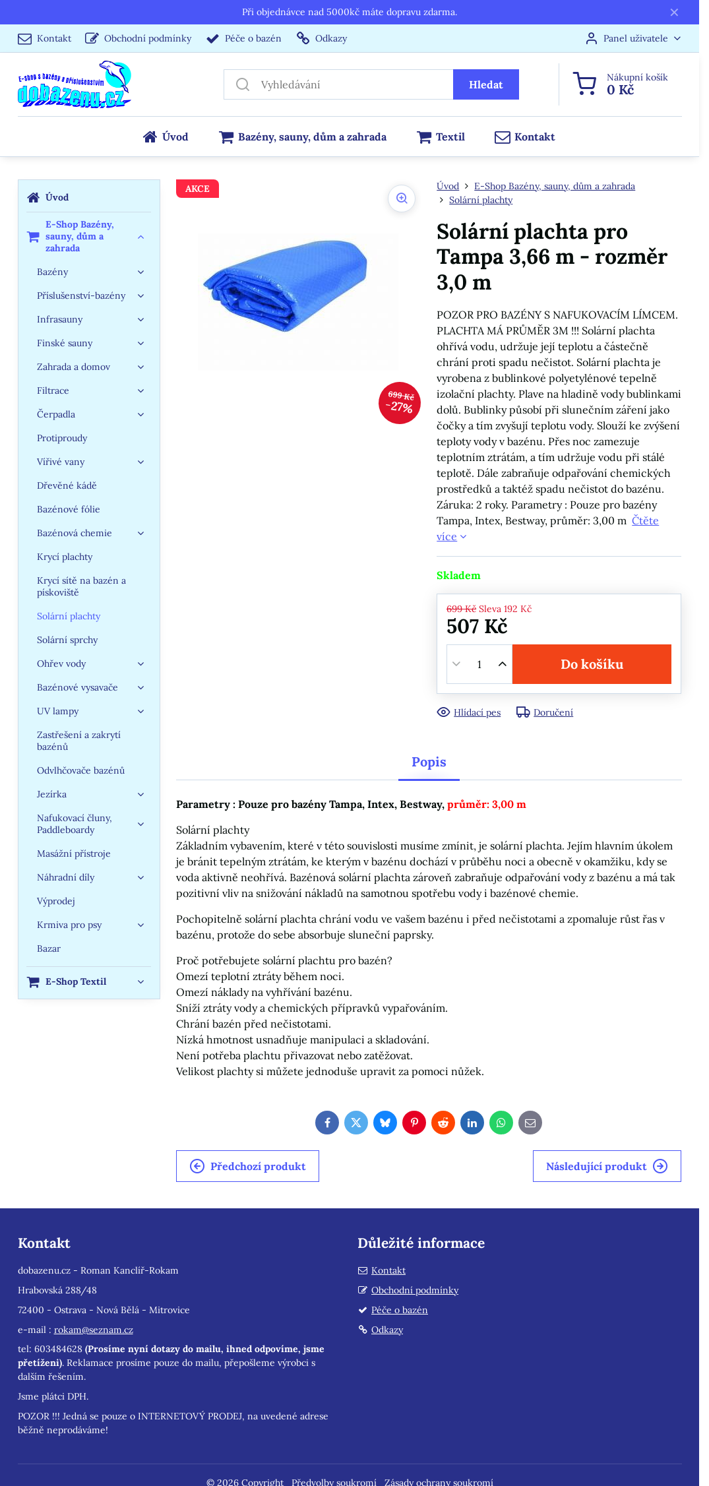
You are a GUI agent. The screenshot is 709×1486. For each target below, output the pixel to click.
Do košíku (592, 664)
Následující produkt (607, 1166)
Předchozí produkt (247, 1166)
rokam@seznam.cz (93, 1330)
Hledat (486, 84)
